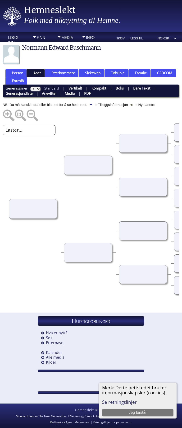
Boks (120, 88)
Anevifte (48, 93)
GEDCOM (162, 73)
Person (15, 73)
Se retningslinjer (119, 402)
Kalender (54, 352)
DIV (40, 45)
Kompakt (98, 88)
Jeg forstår (138, 412)
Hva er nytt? (56, 332)
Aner (35, 73)
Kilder (51, 362)
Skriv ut (120, 38)
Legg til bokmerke (138, 38)
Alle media (55, 357)
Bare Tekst (141, 88)
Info (90, 37)
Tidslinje (115, 73)
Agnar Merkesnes (77, 422)
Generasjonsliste (18, 93)
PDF (87, 93)
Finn (41, 37)
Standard (51, 88)
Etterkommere (61, 73)
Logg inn (13, 39)
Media (67, 37)
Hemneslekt (50, 10)
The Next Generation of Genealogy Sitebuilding (69, 416)
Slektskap (90, 73)
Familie (139, 73)
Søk (49, 337)
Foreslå (16, 80)
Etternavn (55, 342)
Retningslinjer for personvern (112, 422)
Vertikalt (75, 88)
